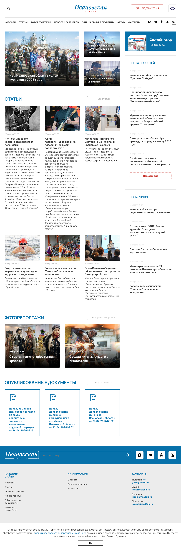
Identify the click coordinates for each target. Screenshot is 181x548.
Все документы (103, 382)
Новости (10, 22)
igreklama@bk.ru (142, 496)
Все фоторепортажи (103, 317)
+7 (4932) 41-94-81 (140, 481)
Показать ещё (150, 175)
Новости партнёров (66, 22)
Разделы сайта (11, 475)
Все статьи (104, 98)
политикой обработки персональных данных (60, 533)
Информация (78, 473)
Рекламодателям (77, 484)
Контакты (134, 22)
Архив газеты (13, 495)
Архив (121, 22)
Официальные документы (98, 22)
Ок (90, 542)
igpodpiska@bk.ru (142, 504)
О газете (73, 479)
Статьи (23, 22)
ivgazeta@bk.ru (141, 489)
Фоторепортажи (41, 22)
